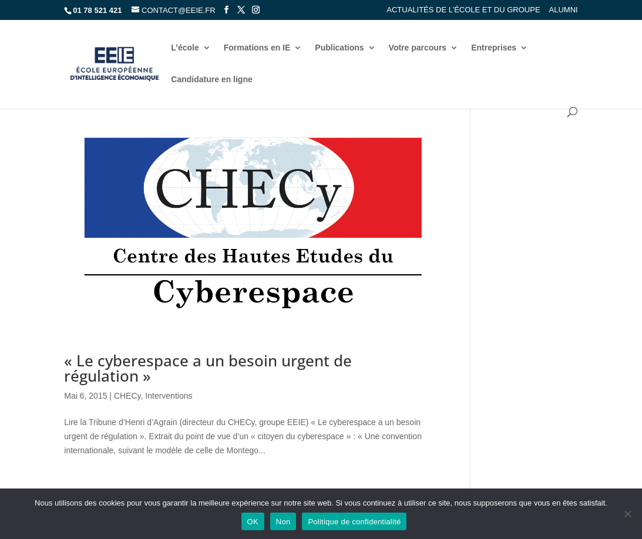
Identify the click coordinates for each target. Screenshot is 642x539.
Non (283, 521)
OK (252, 521)
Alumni (563, 10)
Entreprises (493, 47)
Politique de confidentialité (354, 521)
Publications (339, 47)
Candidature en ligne (211, 79)
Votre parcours (418, 47)
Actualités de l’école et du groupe (463, 10)
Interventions (168, 395)
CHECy (127, 395)
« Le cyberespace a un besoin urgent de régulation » (208, 368)
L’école (185, 47)
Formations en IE (257, 47)
